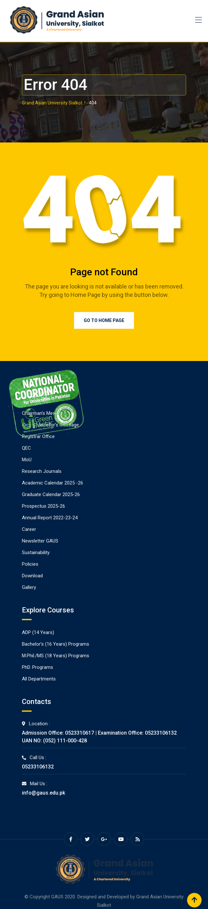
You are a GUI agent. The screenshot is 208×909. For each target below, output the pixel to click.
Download (32, 576)
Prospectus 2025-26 (43, 506)
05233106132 (38, 767)
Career (29, 529)
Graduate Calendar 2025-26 (51, 494)
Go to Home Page (104, 320)
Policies (30, 564)
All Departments (39, 679)
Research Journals (41, 471)
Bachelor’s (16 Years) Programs (55, 644)
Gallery (29, 587)
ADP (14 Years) (38, 632)
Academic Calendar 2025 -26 (52, 483)
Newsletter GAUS (40, 541)
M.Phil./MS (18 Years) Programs (55, 656)
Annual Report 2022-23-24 (50, 518)
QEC (26, 448)
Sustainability (36, 552)
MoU (27, 460)
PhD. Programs (37, 667)
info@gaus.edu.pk (43, 793)
